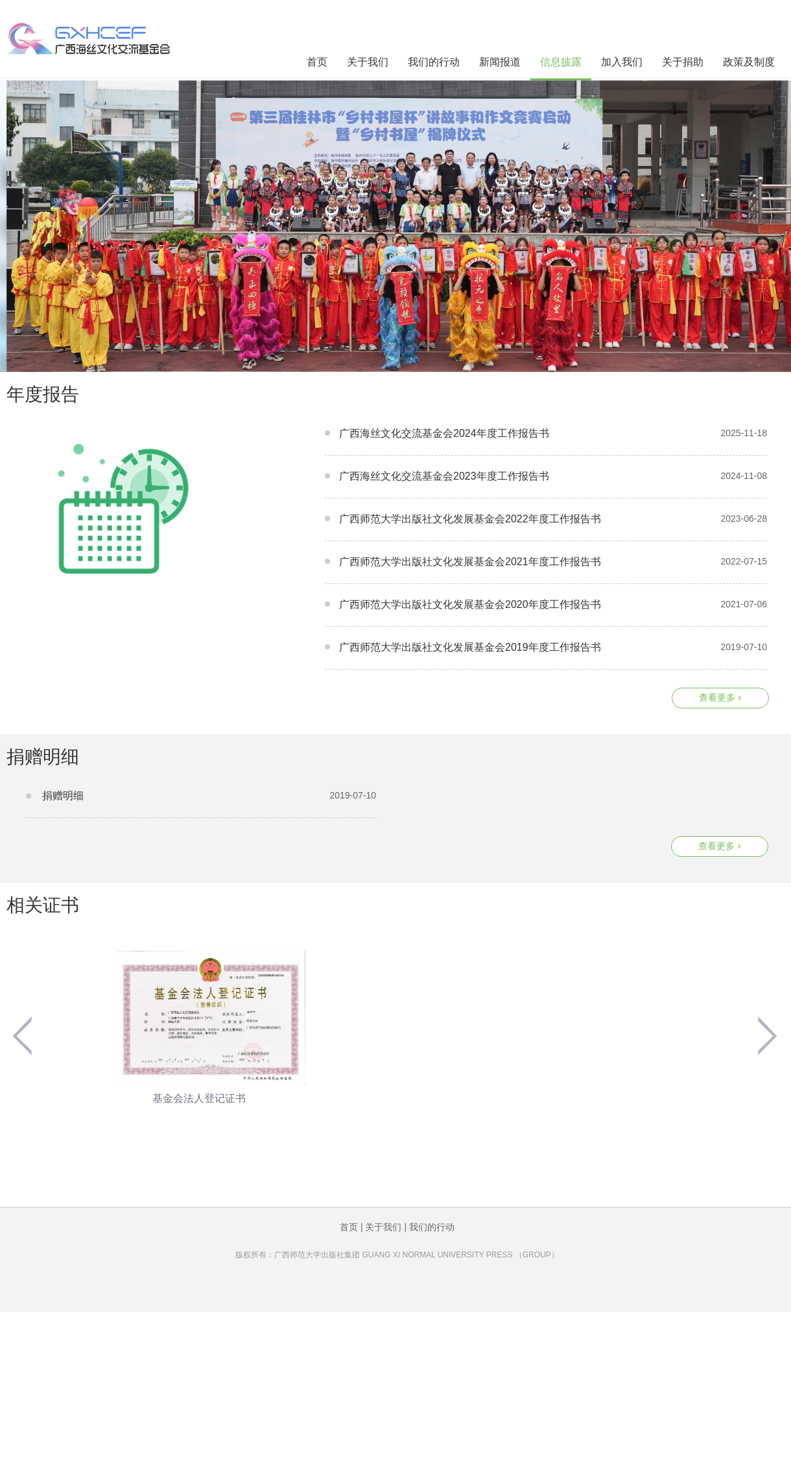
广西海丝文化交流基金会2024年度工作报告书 (444, 433)
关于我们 (367, 61)
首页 (317, 61)
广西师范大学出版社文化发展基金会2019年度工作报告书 (470, 647)
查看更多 (720, 697)
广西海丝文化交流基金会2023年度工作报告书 (444, 476)
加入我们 (622, 61)
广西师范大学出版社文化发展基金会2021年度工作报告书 (470, 561)
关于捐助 (682, 61)
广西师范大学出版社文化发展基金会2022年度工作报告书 (470, 518)
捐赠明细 (63, 795)
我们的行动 (434, 61)
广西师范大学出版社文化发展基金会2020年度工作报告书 (470, 604)
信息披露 (561, 61)
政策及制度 (749, 61)
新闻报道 (500, 61)
